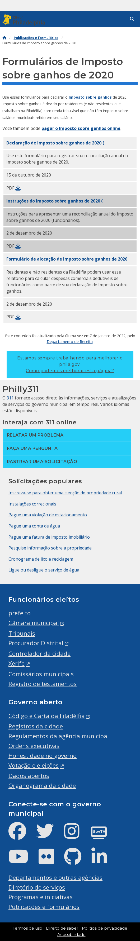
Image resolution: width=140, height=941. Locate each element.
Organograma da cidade (42, 785)
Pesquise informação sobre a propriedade (50, 548)
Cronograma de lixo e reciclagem (40, 559)
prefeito (19, 613)
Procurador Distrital (35, 643)
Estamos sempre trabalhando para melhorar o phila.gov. (70, 364)
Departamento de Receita (70, 341)
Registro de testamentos (42, 684)
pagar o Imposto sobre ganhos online (80, 128)
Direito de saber (62, 928)
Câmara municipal (33, 623)
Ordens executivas (33, 746)
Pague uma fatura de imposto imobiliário (49, 537)
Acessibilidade (71, 934)
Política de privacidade (104, 928)
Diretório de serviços (36, 887)
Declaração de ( (55, 143)
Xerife (16, 663)
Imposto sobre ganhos (90, 97)
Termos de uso (27, 928)
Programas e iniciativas (40, 897)
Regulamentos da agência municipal (58, 736)
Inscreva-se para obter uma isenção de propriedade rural (65, 493)
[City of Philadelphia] (24, 20)
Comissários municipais (41, 674)
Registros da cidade (35, 726)
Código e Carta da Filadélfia (46, 716)
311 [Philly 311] (10, 398)
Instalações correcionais (32, 504)
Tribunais (21, 633)
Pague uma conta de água (34, 526)
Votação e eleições (33, 765)
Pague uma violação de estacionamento (47, 515)
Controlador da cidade (39, 653)
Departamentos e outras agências (55, 877)
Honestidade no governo (42, 755)
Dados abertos (28, 776)
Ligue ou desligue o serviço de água (43, 570)
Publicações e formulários (36, 38)
